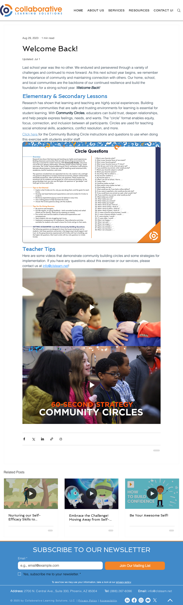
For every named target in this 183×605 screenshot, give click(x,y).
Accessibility (108, 600)
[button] (96, 10)
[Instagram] (141, 600)
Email (22, 558)
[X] (154, 600)
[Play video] (91, 307)
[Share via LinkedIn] (42, 439)
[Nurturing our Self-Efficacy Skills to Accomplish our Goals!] (31, 494)
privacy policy (123, 582)
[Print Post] (61, 439)
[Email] (59, 565)
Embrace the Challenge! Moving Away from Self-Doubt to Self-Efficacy (89, 517)
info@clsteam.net (160, 591)
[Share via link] (51, 439)
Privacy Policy (87, 600)
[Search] (179, 10)
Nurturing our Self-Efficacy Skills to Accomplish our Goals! (27, 517)
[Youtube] (148, 600)
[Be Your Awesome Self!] (152, 494)
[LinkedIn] (127, 600)
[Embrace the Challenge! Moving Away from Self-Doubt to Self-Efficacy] (92, 494)
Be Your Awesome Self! (149, 515)
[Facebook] (134, 600)
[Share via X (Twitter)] (33, 439)
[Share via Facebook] (24, 439)
